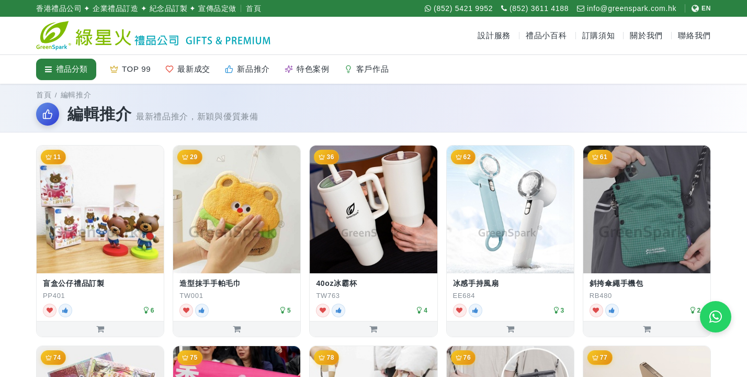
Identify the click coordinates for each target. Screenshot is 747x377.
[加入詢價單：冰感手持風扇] (510, 329)
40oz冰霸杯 (336, 283)
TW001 (191, 296)
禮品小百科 (546, 35)
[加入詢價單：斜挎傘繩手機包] (646, 329)
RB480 (601, 296)
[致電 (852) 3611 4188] (535, 8)
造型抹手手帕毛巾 (210, 283)
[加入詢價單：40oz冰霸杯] (373, 329)
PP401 (54, 296)
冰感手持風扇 (476, 283)
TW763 (327, 296)
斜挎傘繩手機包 (616, 283)
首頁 (253, 8)
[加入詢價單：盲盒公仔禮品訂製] (100, 329)
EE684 (464, 296)
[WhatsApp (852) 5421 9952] (459, 8)
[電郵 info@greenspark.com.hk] (626, 8)
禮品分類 (66, 68)
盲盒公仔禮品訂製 (74, 283)
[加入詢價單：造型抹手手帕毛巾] (236, 329)
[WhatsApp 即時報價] (715, 316)
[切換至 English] (698, 8)
